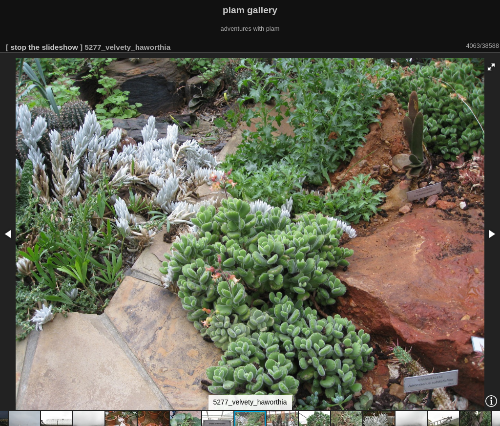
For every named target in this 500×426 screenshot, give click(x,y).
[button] (491, 67)
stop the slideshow (44, 47)
